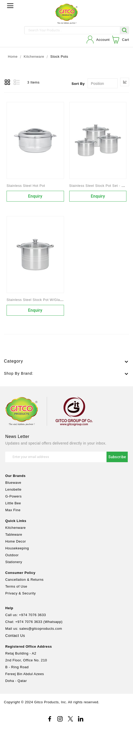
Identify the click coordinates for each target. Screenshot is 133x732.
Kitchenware (34, 57)
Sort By (78, 84)
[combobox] (72, 30)
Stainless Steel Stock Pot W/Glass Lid (38, 300)
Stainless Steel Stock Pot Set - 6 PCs (100, 186)
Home (13, 57)
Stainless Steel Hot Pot (26, 186)
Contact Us (15, 635)
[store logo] (66, 14)
